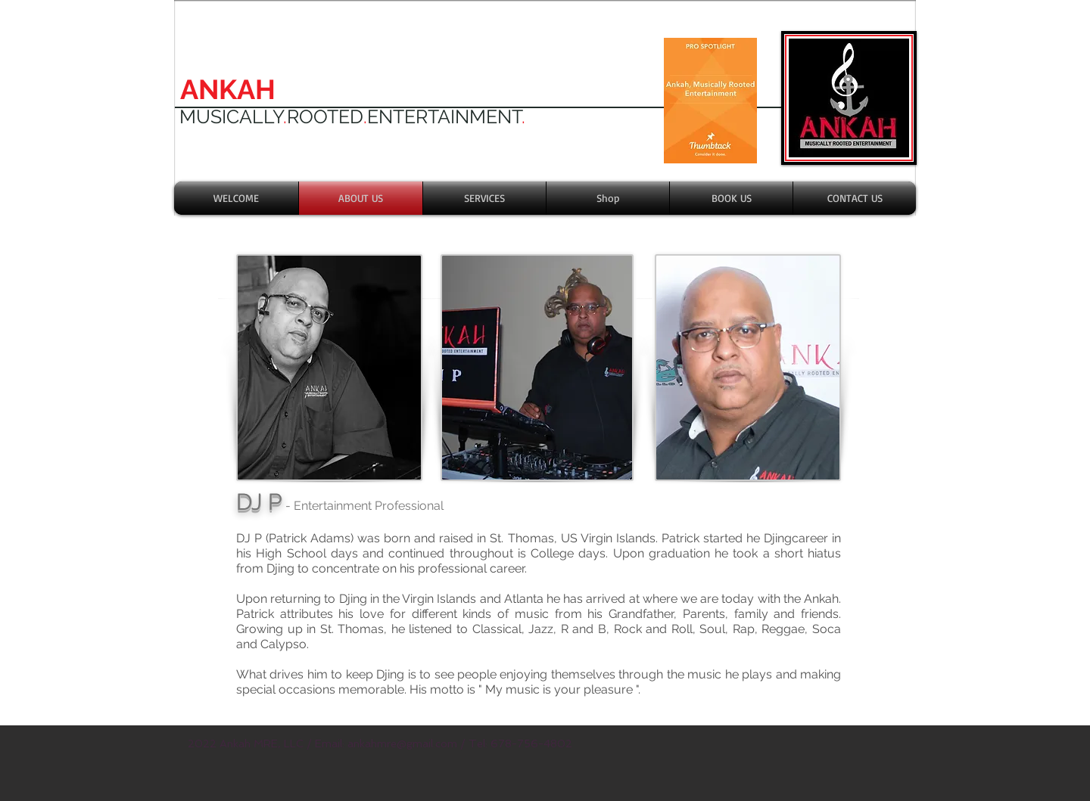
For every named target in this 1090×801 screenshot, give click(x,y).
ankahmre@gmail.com (402, 743)
